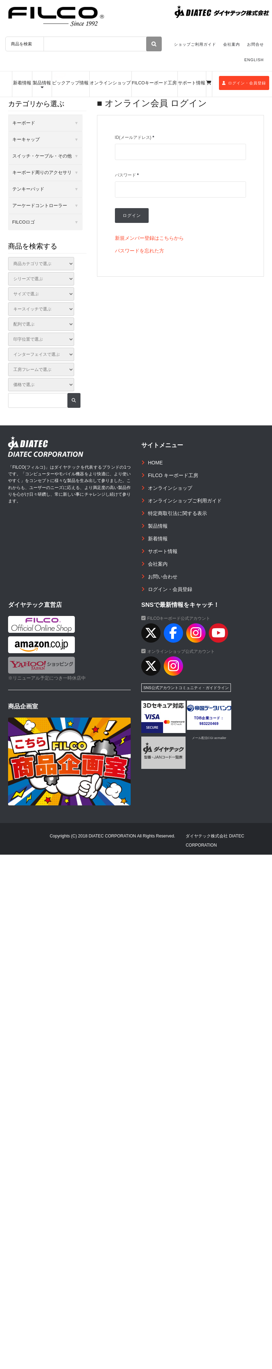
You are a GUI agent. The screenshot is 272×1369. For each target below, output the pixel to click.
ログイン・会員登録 (244, 83)
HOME (155, 462)
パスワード (127, 175)
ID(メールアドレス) (134, 137)
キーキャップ (26, 139)
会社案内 (231, 44)
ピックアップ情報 (70, 83)
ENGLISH (254, 60)
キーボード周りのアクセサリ (42, 172)
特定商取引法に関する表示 (177, 513)
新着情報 (22, 83)
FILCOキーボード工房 (154, 83)
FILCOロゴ (23, 222)
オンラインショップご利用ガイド (185, 500)
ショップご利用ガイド (195, 44)
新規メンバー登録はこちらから (149, 238)
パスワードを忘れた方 (139, 250)
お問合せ (255, 44)
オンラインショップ (110, 83)
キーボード (23, 123)
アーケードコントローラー (39, 205)
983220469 (209, 724)
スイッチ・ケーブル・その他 (42, 156)
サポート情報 (191, 83)
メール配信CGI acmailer (209, 738)
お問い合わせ (162, 576)
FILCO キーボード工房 (173, 475)
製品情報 (42, 83)
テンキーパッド (28, 189)
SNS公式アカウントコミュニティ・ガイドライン (186, 688)
